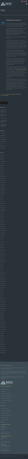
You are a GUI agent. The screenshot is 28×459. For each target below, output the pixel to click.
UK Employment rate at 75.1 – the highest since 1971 (4, 111)
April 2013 (2, 220)
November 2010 (3, 281)
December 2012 (3, 228)
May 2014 (2, 199)
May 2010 (2, 293)
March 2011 (2, 272)
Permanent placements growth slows (4, 115)
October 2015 (3, 180)
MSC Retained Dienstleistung (6, 415)
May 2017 (2, 157)
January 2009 (3, 325)
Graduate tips (3, 137)
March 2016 (2, 174)
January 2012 (3, 251)
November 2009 (3, 304)
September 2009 (3, 308)
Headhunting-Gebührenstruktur (6, 395)
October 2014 (3, 190)
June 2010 (2, 291)
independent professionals (22, 69)
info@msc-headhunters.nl (5, 449)
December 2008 (3, 327)
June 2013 (2, 216)
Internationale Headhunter (5, 398)
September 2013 (3, 209)
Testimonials (3, 148)
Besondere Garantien (5, 389)
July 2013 (2, 213)
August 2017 (2, 155)
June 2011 (2, 266)
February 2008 (3, 346)
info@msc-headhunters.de (5, 441)
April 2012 (2, 245)
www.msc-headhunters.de (5, 442)
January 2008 (3, 348)
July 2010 (2, 289)
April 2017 (2, 159)
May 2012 (2, 243)
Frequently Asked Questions (6, 410)
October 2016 (3, 163)
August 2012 (2, 237)
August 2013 (2, 211)
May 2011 (2, 268)
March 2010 (2, 297)
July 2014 (2, 197)
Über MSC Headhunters (5, 417)
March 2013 (2, 222)
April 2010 (2, 295)
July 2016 (2, 167)
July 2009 (2, 312)
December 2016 (3, 161)
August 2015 (2, 184)
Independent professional (13, 20)
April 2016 (2, 171)
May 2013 (2, 218)
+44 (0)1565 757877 (4, 431)
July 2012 (2, 239)
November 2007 (3, 352)
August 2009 (2, 310)
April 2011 (2, 270)
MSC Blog (15, 10)
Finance (7, 30)
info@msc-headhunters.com (5, 432)
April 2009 (2, 318)
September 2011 (3, 260)
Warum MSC (3, 402)
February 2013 (3, 224)
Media (2, 143)
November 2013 (3, 205)
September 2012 (3, 234)
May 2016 (2, 169)
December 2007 (3, 350)
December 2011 (3, 253)
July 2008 (2, 335)
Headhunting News (4, 139)
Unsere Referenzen (4, 419)
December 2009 (3, 302)
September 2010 (3, 285)
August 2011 (2, 262)
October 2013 (3, 207)
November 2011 (3, 255)
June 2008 (2, 337)
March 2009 (2, 321)
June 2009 (2, 314)
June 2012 (2, 241)
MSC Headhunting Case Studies (6, 400)
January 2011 (3, 276)
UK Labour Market (3, 118)
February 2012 (3, 249)
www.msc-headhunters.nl (5, 450)
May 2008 (2, 339)
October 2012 (3, 232)
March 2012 (2, 247)
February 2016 (3, 176)
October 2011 (3, 258)
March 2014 (2, 201)
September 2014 (3, 192)
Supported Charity (3, 145)
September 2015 (3, 182)
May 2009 (2, 316)
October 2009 (3, 306)
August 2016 (2, 165)
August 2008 (2, 333)
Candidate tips (3, 133)
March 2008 (2, 344)
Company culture (3, 135)
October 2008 (3, 331)
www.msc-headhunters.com (5, 433)
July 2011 (2, 264)
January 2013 (3, 226)
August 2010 (2, 287)
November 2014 (3, 188)
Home (12, 10)
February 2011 (3, 274)
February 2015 (3, 186)
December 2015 (3, 178)
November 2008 (3, 329)
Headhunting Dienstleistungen (6, 393)
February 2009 (3, 323)
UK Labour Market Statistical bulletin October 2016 (3, 125)
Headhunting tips (3, 141)
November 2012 (3, 230)
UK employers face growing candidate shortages (4, 121)
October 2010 (3, 283)
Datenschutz (3, 391)
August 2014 (2, 195)
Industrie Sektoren (4, 413)
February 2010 (3, 300)
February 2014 (3, 203)
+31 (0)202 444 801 (4, 448)
